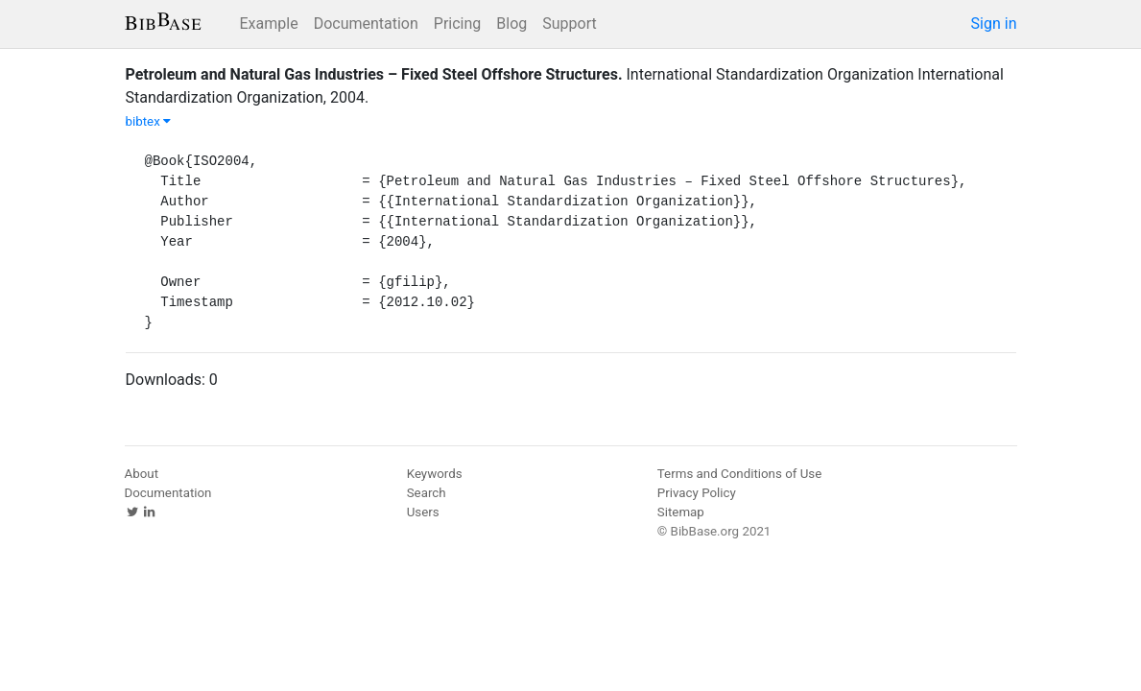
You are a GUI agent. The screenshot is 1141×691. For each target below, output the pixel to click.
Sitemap (680, 512)
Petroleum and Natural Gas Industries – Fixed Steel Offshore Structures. (374, 74)
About (142, 473)
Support (569, 23)
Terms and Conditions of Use (739, 473)
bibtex (149, 121)
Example (269, 23)
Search (426, 493)
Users (423, 512)
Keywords (435, 473)
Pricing (458, 23)
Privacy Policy (696, 493)
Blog (511, 23)
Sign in (994, 23)
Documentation (366, 23)
